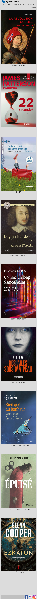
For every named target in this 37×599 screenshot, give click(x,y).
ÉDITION (4, 5)
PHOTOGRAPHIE (12, 5)
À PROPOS (33, 8)
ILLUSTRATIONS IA (23, 5)
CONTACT (33, 5)
